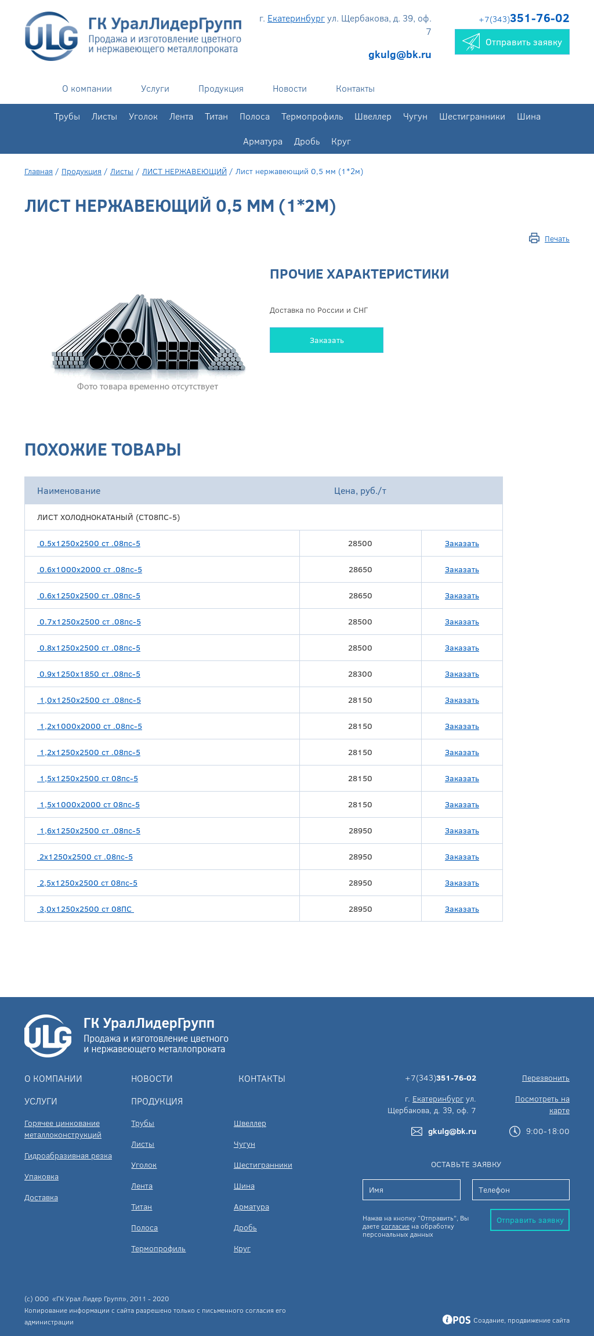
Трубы (67, 116)
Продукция (221, 88)
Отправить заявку (530, 1219)
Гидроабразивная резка (68, 1155)
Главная (38, 170)
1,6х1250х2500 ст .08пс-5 (88, 830)
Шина (529, 116)
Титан (216, 116)
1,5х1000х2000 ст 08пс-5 (88, 804)
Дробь (307, 141)
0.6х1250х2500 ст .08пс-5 (88, 595)
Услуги (155, 88)
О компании (87, 88)
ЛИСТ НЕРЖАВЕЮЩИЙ (184, 170)
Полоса (255, 116)
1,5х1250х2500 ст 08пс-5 (87, 777)
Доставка (41, 1197)
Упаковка (41, 1176)
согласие (395, 1225)
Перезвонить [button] (546, 1077)
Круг (341, 141)
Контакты (355, 88)
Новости (290, 88)
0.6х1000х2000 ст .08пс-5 (89, 569)
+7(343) (524, 18)
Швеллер (373, 116)
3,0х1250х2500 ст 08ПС (85, 908)
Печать (557, 238)
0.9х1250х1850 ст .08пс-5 (88, 673)
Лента (181, 116)
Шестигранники (472, 116)
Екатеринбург (296, 18)
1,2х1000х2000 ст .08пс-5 (89, 725)
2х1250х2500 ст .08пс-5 (85, 856)
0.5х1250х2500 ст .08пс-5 (88, 542)
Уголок (143, 116)
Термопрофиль (312, 116)
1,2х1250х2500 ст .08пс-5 (88, 751)
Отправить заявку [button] (512, 41)
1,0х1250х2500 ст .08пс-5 (89, 699)
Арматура (262, 141)
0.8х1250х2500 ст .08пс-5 (88, 647)
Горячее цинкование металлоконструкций (63, 1128)
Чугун (415, 116)
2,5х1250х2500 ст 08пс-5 (87, 882)
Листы (104, 116)
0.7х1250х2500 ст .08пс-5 (89, 621)
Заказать (327, 339)
